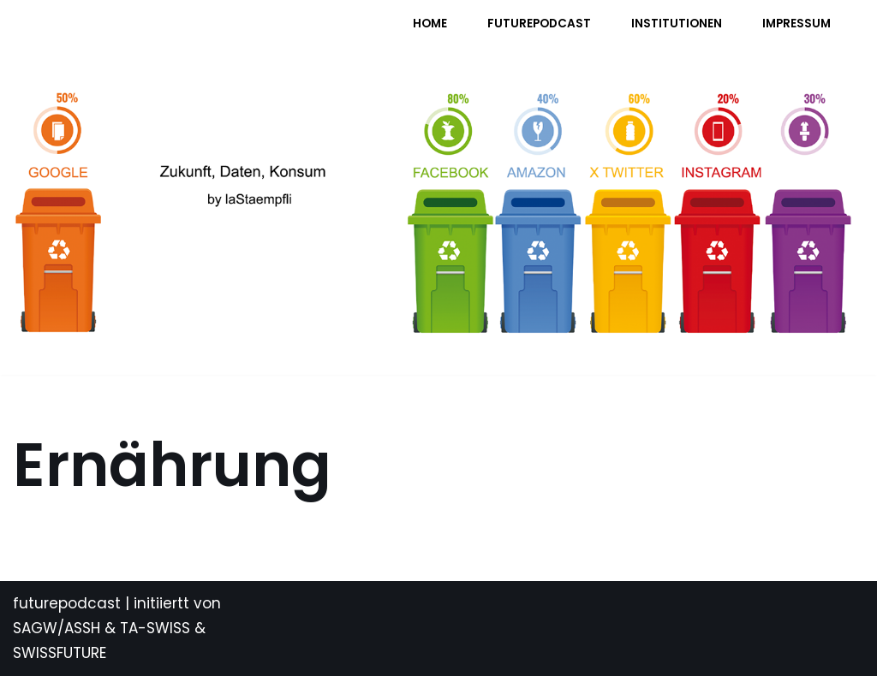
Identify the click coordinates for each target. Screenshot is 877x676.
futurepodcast (67, 603)
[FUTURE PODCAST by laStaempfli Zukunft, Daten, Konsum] (183, 34)
